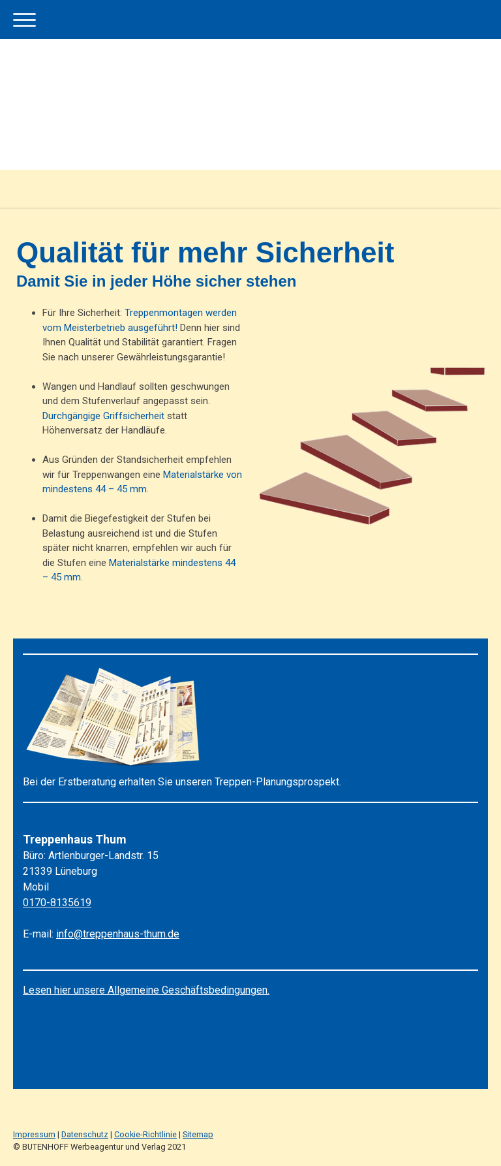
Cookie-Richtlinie (145, 1134)
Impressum (34, 1134)
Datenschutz (84, 1134)
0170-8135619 (57, 902)
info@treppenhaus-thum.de (117, 934)
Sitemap (198, 1134)
